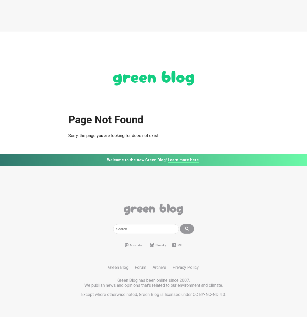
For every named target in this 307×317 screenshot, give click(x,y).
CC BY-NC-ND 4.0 (209, 294)
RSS (177, 245)
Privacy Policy (186, 267)
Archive (159, 267)
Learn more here (183, 160)
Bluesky (158, 245)
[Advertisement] (153, 16)
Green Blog (153, 75)
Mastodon (134, 245)
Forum (140, 267)
